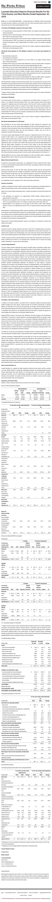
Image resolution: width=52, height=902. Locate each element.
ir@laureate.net (5, 851)
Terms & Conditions (33, 892)
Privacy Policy (23, 895)
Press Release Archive (10, 892)
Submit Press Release (22, 892)
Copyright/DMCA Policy (45, 892)
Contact (30, 895)
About (2, 892)
